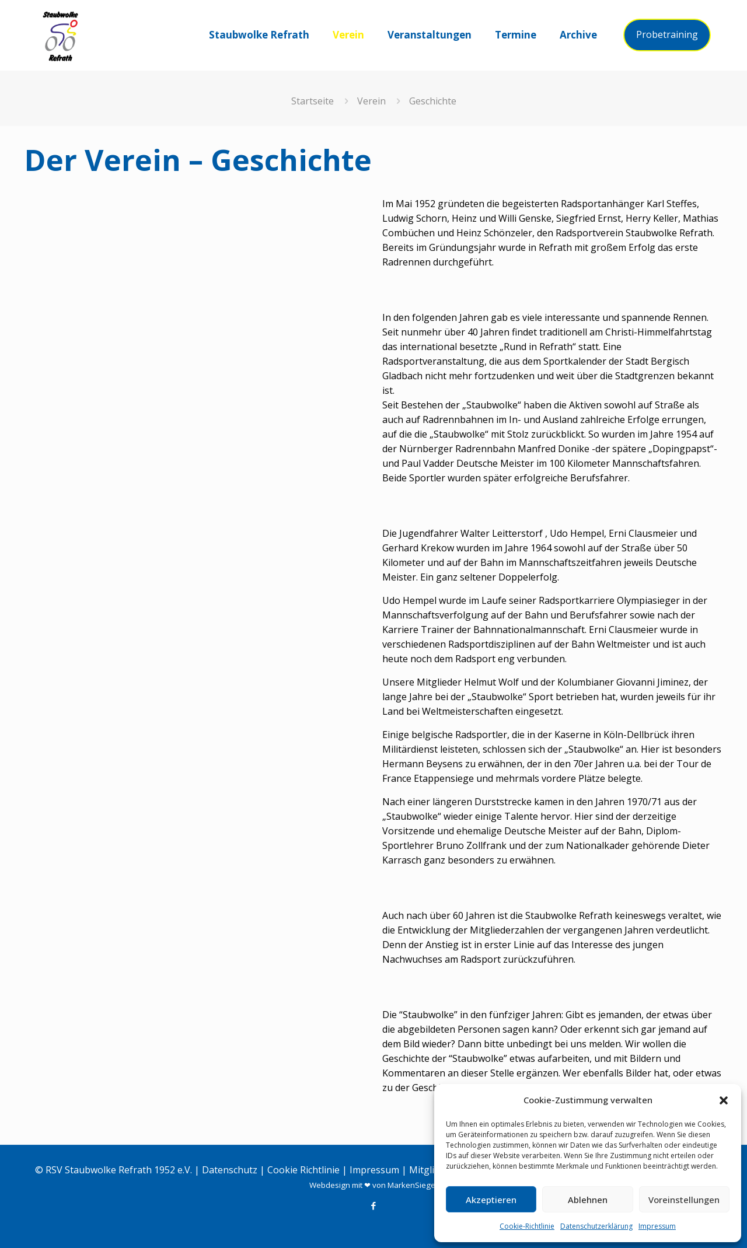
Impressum (657, 1226)
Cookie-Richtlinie (527, 1226)
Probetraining (667, 34)
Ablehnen (588, 1199)
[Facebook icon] (373, 1205)
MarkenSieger (413, 1185)
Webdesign (329, 1185)
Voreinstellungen (684, 1199)
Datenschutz (229, 1169)
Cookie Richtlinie (303, 1169)
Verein (371, 101)
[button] (723, 1100)
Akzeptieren (491, 1199)
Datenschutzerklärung (596, 1226)
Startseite (312, 101)
